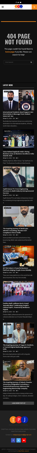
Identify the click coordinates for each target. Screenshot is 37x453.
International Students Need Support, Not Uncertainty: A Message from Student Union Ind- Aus (18, 114)
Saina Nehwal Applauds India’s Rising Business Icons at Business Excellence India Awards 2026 (18, 153)
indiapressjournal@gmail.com (22, 435)
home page (9, 52)
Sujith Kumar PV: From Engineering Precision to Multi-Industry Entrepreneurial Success (18, 191)
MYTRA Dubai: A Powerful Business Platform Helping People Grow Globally (17, 269)
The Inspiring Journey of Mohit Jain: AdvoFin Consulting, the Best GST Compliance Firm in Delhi (15, 230)
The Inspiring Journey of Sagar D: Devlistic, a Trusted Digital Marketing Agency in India (18, 347)
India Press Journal (23, 451)
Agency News (7, 91)
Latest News (8, 85)
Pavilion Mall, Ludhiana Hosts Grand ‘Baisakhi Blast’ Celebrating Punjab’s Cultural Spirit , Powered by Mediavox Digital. (16, 306)
